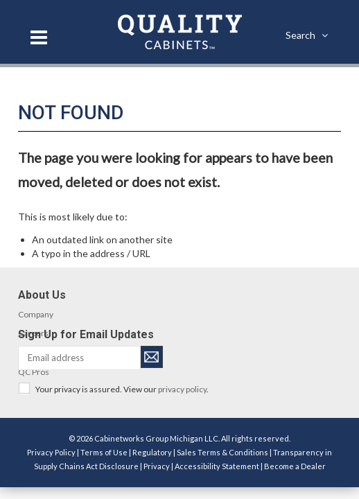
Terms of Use (104, 452)
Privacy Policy (51, 452)
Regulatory (152, 452)
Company (35, 314)
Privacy (156, 466)
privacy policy (182, 389)
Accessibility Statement (217, 466)
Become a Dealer (295, 466)
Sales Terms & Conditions (222, 452)
